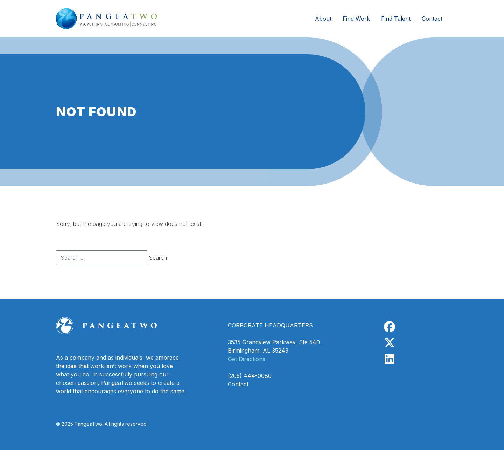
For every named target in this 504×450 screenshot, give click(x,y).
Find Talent (396, 18)
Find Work (356, 18)
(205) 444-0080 (250, 375)
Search (158, 257)
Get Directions (246, 358)
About (323, 18)
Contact (432, 18)
